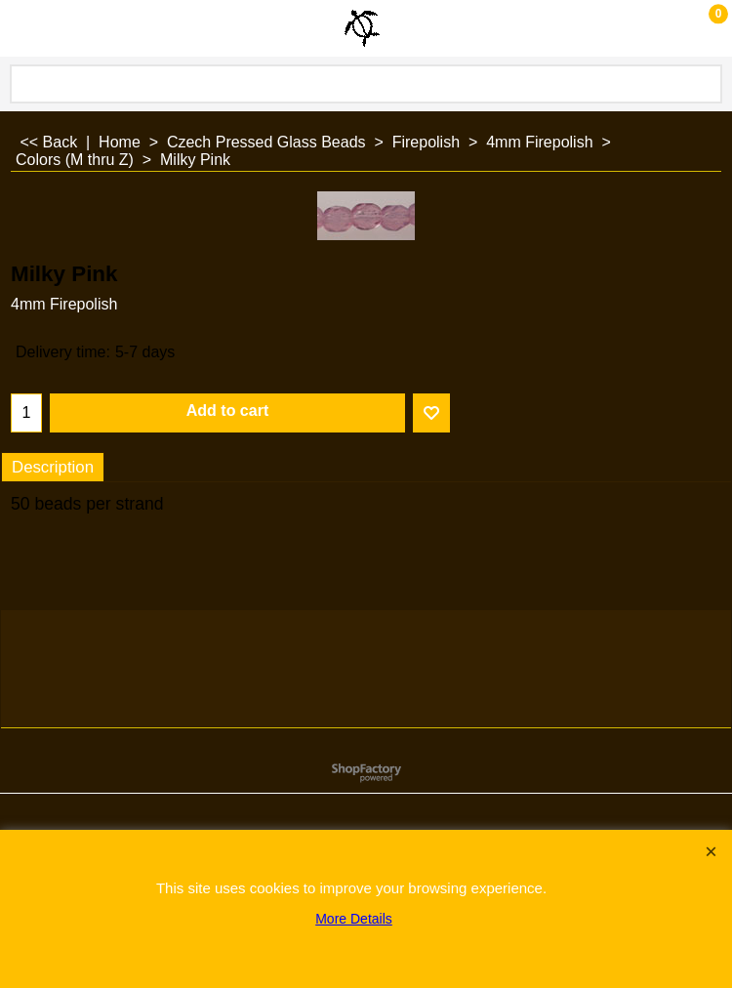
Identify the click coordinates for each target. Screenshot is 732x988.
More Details (353, 918)
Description (53, 467)
